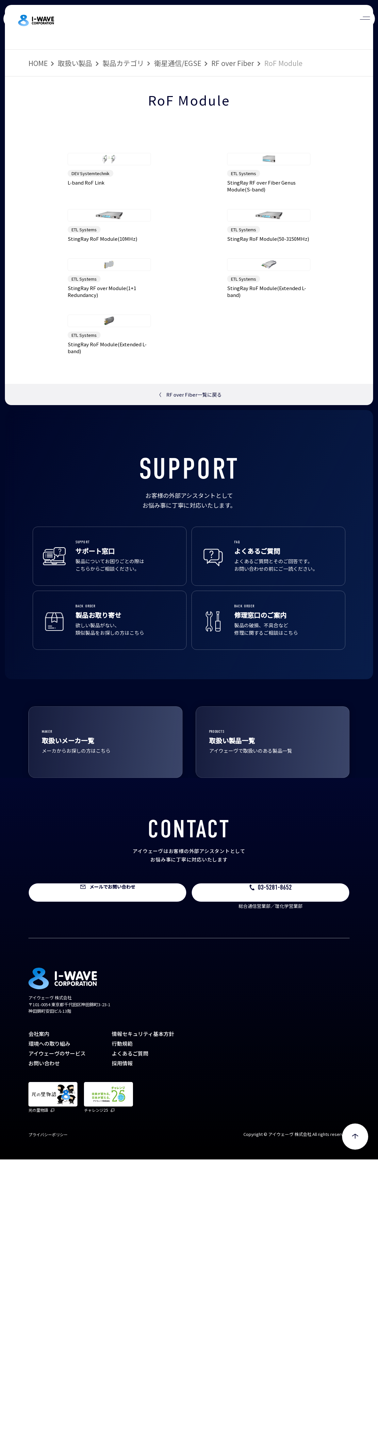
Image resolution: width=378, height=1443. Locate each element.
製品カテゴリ (123, 63)
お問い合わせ (44, 1347)
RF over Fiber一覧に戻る (189, 678)
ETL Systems (243, 244)
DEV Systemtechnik (90, 244)
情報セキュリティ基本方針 (143, 1317)
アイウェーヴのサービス (57, 1337)
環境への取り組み (49, 1327)
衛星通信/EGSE (177, 63)
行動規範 (122, 1327)
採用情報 (122, 1347)
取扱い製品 (75, 63)
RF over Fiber (232, 63)
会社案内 (38, 1317)
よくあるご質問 (130, 1337)
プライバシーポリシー (48, 1418)
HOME (38, 63)
